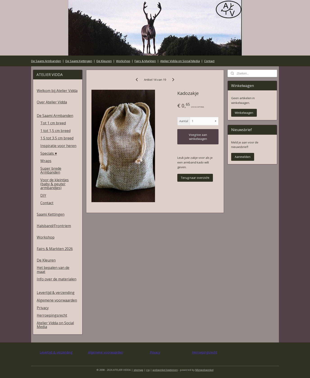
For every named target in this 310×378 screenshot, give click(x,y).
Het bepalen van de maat (53, 269)
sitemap (138, 369)
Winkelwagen (244, 113)
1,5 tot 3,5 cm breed (56, 138)
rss (148, 369)
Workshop (123, 61)
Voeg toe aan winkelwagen (198, 137)
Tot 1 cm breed (53, 123)
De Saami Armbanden (46, 61)
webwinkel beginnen (165, 369)
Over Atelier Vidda (52, 102)
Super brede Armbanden (50, 170)
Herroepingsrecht (52, 315)
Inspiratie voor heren (58, 145)
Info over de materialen (56, 279)
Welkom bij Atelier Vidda (57, 90)
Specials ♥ (48, 153)
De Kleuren (104, 61)
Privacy (43, 307)
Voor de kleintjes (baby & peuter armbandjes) (54, 183)
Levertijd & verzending (56, 292)
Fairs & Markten (145, 61)
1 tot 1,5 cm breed (55, 130)
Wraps (45, 160)
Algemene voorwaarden (57, 300)
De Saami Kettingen (78, 61)
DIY (43, 195)
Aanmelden (243, 157)
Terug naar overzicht (195, 178)
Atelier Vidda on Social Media (180, 61)
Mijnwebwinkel (204, 369)
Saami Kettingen (50, 214)
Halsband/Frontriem (54, 225)
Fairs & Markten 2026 (55, 248)
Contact (209, 61)
